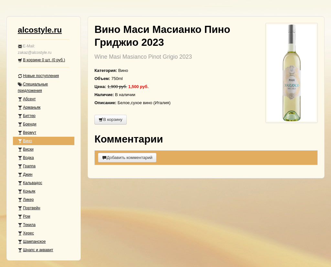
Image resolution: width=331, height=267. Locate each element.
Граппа (27, 166)
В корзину (110, 119)
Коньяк (26, 191)
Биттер (27, 116)
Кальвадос (30, 183)
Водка (26, 157)
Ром (24, 216)
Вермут (27, 132)
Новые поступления (38, 76)
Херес (26, 233)
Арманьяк (29, 107)
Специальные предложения (33, 87)
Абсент (27, 99)
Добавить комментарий (127, 157)
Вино (25, 141)
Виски (26, 149)
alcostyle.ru (40, 29)
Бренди (27, 124)
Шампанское (32, 241)
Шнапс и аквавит (35, 250)
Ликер (26, 199)
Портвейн (29, 208)
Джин (25, 174)
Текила (27, 224)
